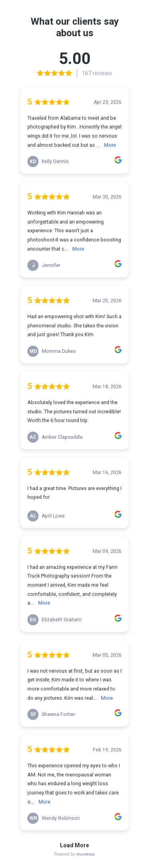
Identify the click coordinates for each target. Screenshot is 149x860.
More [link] (110, 145)
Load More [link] (74, 845)
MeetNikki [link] (85, 854)
